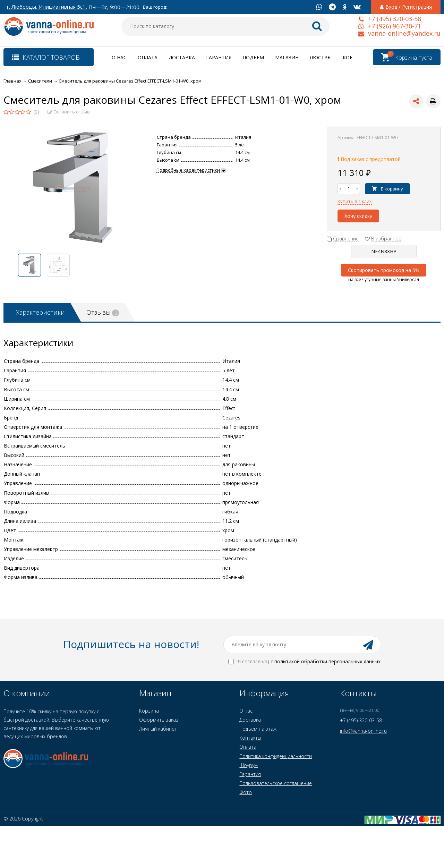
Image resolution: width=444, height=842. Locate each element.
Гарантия (218, 57)
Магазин (287, 57)
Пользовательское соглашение (275, 783)
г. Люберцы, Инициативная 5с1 (46, 7)
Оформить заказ (158, 719)
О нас (119, 57)
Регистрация (417, 7)
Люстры (321, 57)
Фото (245, 792)
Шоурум (248, 765)
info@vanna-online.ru (363, 731)
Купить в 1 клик (355, 201)
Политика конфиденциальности (275, 756)
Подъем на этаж (257, 728)
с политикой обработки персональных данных (326, 661)
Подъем (253, 57)
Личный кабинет (158, 728)
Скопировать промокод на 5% (383, 270)
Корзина (149, 710)
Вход (391, 7)
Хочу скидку (358, 216)
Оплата (147, 57)
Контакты (250, 737)
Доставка (182, 57)
